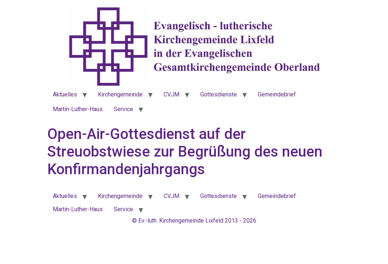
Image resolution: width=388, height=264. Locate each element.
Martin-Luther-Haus (78, 109)
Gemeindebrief (277, 94)
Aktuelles (65, 94)
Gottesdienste (218, 94)
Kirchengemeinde (120, 94)
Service (123, 109)
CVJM (171, 94)
